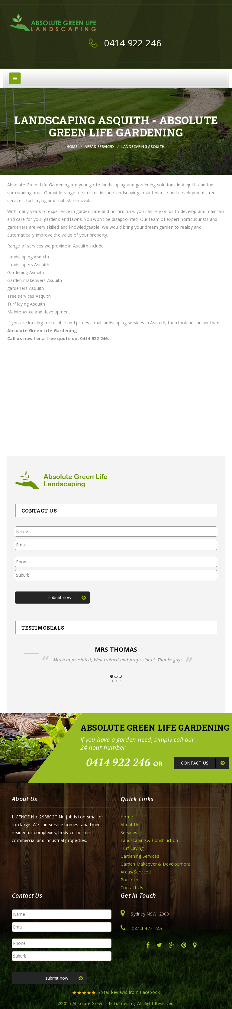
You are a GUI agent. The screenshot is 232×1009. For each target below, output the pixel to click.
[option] (116, 654)
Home (72, 146)
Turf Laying (132, 848)
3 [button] (120, 676)
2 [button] (116, 676)
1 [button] (111, 676)
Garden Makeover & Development (155, 864)
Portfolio (130, 880)
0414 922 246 (132, 43)
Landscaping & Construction (149, 840)
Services (129, 832)
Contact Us (132, 887)
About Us (130, 824)
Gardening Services (140, 856)
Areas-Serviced (99, 146)
